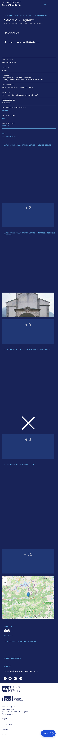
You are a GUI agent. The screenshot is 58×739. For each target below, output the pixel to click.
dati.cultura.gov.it (8, 709)
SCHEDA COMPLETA (9, 137)
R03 (3, 118)
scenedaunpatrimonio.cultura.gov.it (15, 712)
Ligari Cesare (11, 33)
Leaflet (18, 617)
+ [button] (5, 579)
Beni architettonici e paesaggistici (32, 15)
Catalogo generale (11, 3)
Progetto (5, 719)
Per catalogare (7, 714)
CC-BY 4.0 (5, 126)
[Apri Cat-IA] (48, 733)
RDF (3, 134)
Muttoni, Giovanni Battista (19, 42)
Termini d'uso (7, 724)
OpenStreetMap (28, 617)
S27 (3, 110)
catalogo (8, 15)
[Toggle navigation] (45, 3)
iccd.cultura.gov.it (8, 707)
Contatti (5, 729)
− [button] (5, 583)
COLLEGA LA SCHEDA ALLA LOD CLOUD (20, 642)
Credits (4, 735)
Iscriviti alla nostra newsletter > (21, 671)
